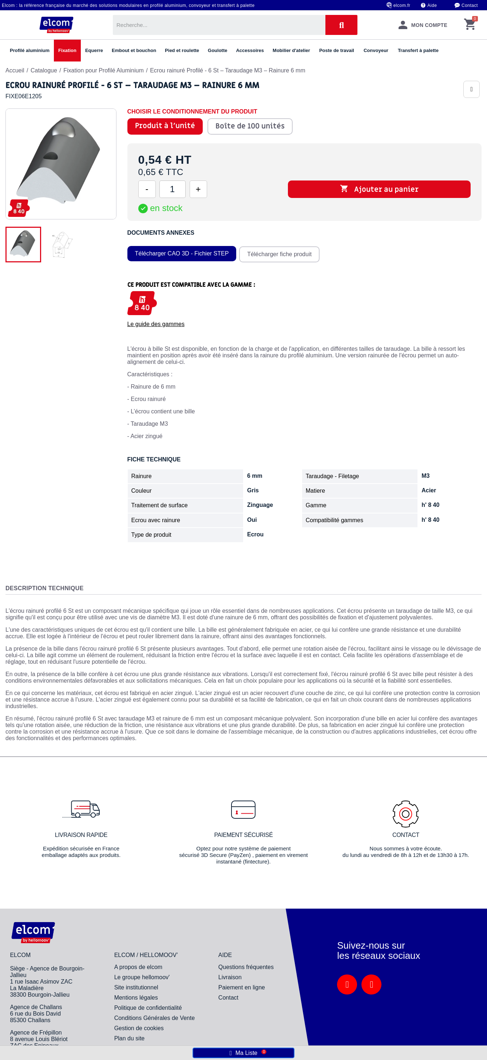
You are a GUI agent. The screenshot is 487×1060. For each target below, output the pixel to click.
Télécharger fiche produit (280, 253)
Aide (432, 5)
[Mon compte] (423, 24)
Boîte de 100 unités (249, 126)
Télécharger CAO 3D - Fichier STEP (182, 253)
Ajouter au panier (379, 189)
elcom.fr (402, 5)
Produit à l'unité (165, 126)
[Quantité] (172, 189)
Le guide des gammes (156, 323)
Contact (470, 5)
